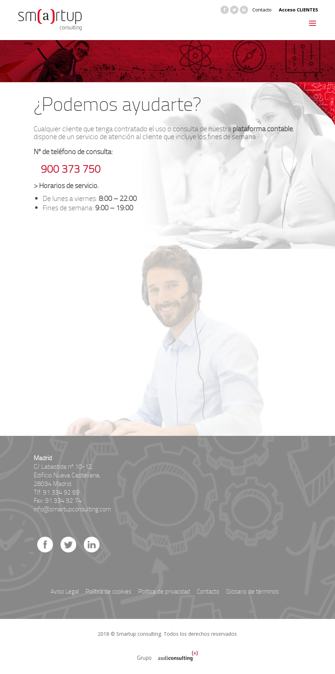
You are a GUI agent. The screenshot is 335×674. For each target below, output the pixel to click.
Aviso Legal (64, 591)
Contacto (262, 9)
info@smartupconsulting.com (72, 509)
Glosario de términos (252, 591)
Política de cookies (108, 591)
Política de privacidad (164, 591)
